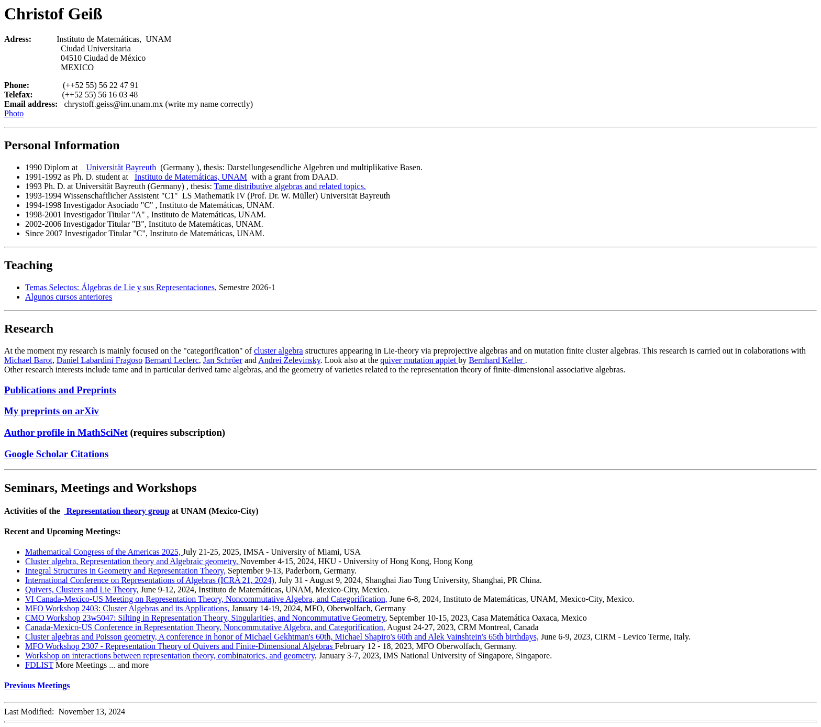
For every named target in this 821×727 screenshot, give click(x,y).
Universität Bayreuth (121, 167)
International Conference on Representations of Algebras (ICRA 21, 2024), (150, 580)
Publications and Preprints (60, 389)
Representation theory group (117, 510)
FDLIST (39, 664)
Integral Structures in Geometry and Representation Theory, (125, 570)
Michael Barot (28, 360)
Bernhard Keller (497, 360)
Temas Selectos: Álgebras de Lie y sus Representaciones (120, 287)
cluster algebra (278, 350)
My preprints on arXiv (51, 410)
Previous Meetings (37, 685)
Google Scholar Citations (56, 453)
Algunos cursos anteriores (68, 296)
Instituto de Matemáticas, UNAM (191, 176)
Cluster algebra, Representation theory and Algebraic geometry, (132, 561)
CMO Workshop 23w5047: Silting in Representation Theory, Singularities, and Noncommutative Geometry (205, 617)
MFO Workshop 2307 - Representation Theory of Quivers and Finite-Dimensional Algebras (180, 646)
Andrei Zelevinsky (289, 360)
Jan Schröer (222, 360)
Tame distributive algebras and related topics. (290, 186)
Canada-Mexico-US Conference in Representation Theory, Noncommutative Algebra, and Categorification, (205, 627)
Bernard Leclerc (171, 360)
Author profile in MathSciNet (66, 432)
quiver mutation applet (419, 360)
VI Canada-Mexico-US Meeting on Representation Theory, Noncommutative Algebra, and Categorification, (206, 598)
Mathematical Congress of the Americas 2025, (104, 551)
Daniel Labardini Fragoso (99, 360)
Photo (14, 113)
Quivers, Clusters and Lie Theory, (81, 589)
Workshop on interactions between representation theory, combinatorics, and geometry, (171, 655)
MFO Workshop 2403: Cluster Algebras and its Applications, (127, 608)
